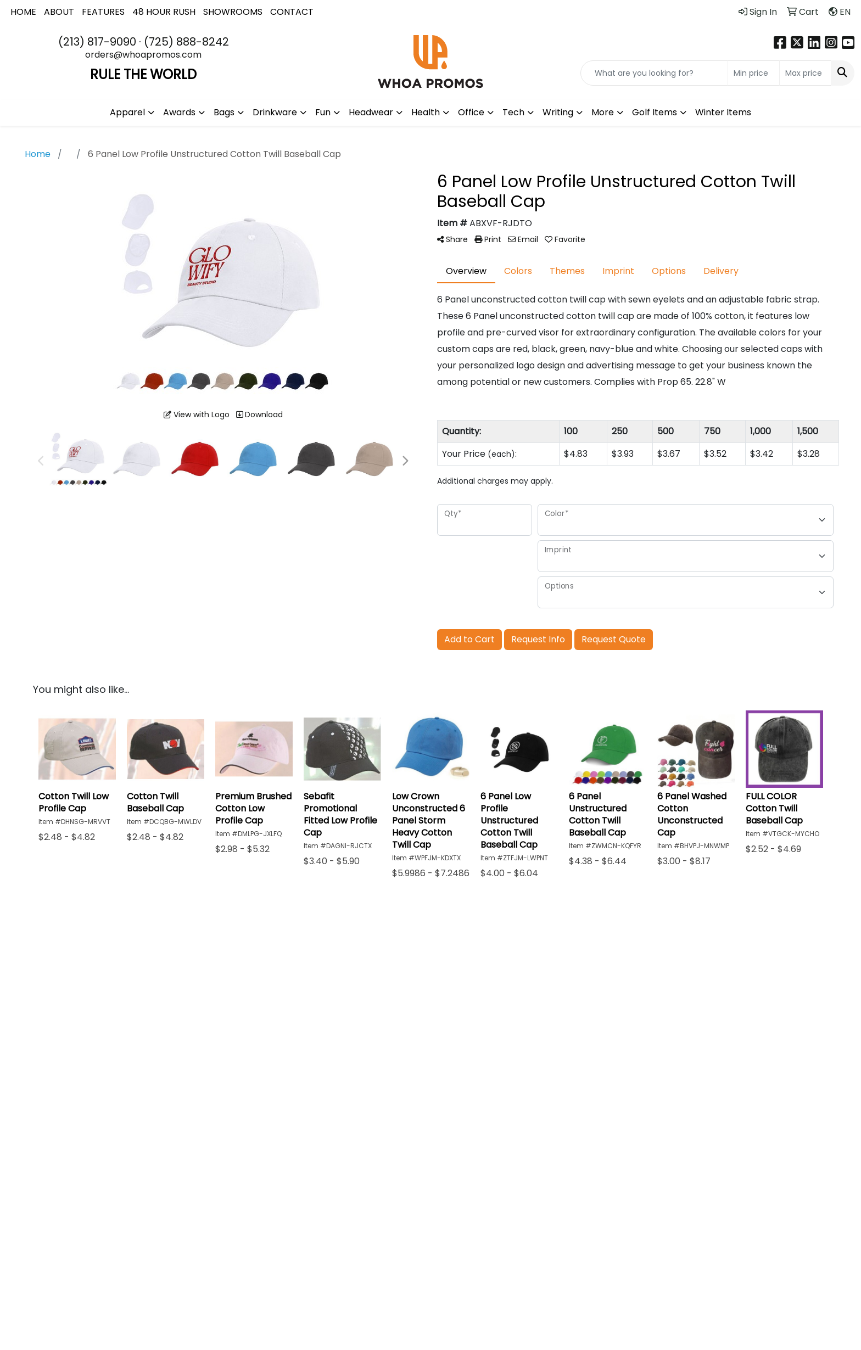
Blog (478, 962)
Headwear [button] (371, 112)
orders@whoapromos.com (143, 54)
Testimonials (335, 993)
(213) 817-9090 (97, 41)
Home (321, 962)
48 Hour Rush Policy (578, 1013)
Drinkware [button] (275, 112)
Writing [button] (558, 112)
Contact (326, 1008)
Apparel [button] (127, 112)
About (321, 978)
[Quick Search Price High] (805, 73)
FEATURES (103, 11)
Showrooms (414, 991)
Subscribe (659, 1103)
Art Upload (492, 978)
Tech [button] (513, 112)
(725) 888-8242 (186, 41)
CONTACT (292, 11)
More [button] (602, 112)
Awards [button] (179, 112)
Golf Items (654, 112)
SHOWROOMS (232, 11)
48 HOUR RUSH (163, 11)
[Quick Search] (654, 73)
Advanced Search (411, 969)
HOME (23, 11)
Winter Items (723, 112)
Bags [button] (224, 112)
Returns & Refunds (571, 985)
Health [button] (425, 112)
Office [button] (471, 112)
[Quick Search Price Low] (754, 73)
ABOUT (59, 11)
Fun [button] (323, 112)
